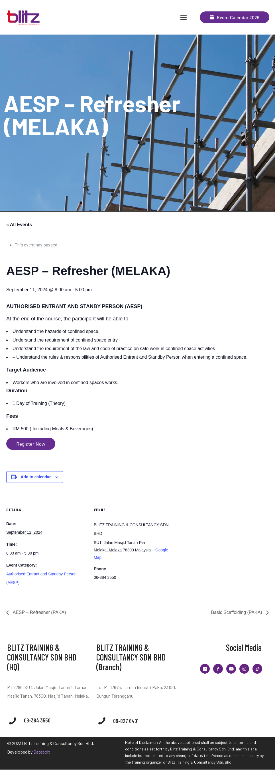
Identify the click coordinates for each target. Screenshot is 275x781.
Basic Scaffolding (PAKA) (237, 612)
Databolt (41, 751)
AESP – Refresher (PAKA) (39, 612)
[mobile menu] (183, 17)
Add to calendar (36, 477)
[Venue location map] (211, 531)
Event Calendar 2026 (234, 17)
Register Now (30, 444)
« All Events (19, 224)
